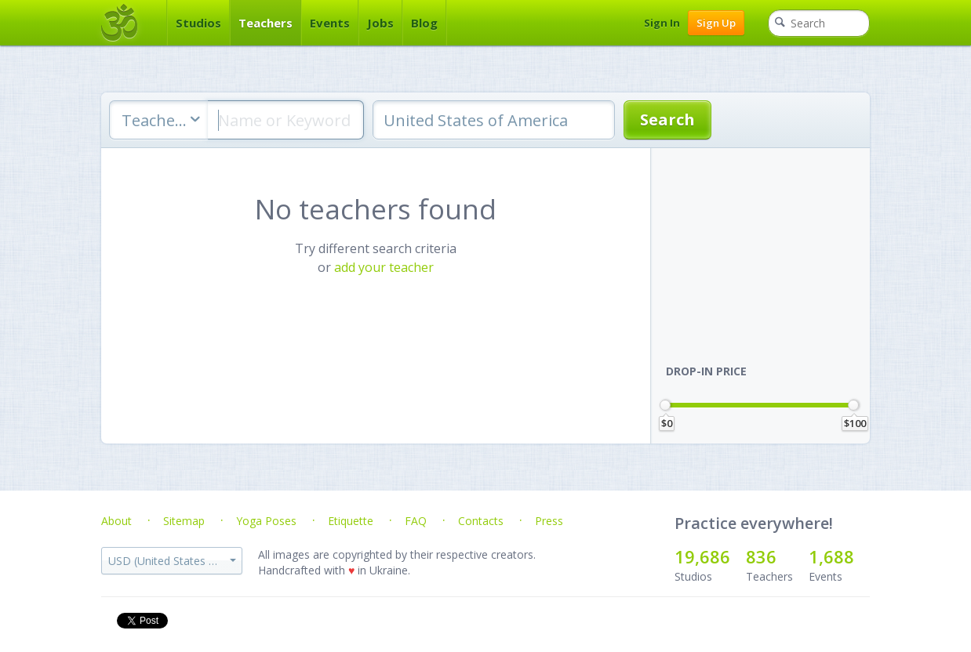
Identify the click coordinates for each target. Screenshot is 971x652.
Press (549, 520)
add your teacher (384, 267)
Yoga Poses (266, 520)
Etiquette (350, 520)
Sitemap (184, 520)
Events (330, 23)
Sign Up (716, 23)
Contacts (481, 520)
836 (761, 556)
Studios (198, 23)
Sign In (662, 23)
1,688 (831, 556)
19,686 (702, 556)
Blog (424, 23)
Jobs (380, 23)
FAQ (416, 520)
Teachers (265, 23)
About (116, 520)
